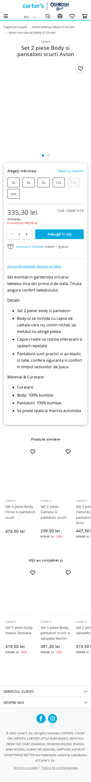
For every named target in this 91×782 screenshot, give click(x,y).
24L (13, 193)
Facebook (41, 716)
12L (59, 182)
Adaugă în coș (59, 234)
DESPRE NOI (13, 702)
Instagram (52, 716)
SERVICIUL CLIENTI (18, 691)
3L (14, 182)
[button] (35, 266)
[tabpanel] (45, 105)
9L (44, 182)
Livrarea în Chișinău (30, 246)
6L (29, 182)
